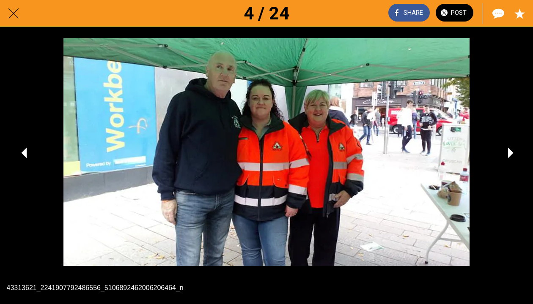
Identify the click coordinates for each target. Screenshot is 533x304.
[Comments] (497, 13)
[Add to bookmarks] (519, 13)
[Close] (13, 13)
